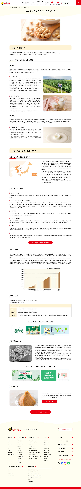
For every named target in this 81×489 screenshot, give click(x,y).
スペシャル (15, 7)
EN (70, 3)
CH (72, 3)
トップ (10, 7)
